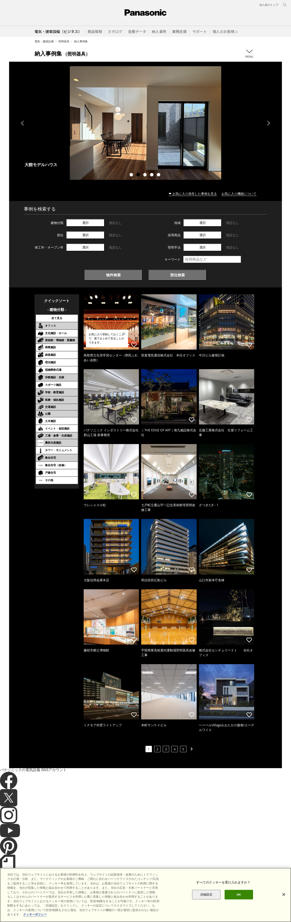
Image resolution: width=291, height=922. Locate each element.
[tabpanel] (145, 123)
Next (268, 123)
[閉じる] (284, 894)
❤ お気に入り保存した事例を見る (193, 193)
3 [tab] (145, 175)
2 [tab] (138, 175)
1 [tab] (132, 175)
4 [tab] (152, 175)
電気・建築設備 (44, 41)
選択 (85, 223)
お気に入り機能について (238, 193)
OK (238, 894)
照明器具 (63, 41)
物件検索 (113, 274)
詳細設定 (207, 894)
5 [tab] (159, 175)
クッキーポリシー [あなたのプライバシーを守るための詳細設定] (35, 914)
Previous (22, 123)
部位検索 (177, 274)
